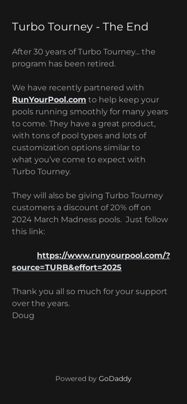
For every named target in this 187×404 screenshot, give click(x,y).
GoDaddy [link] (115, 378)
